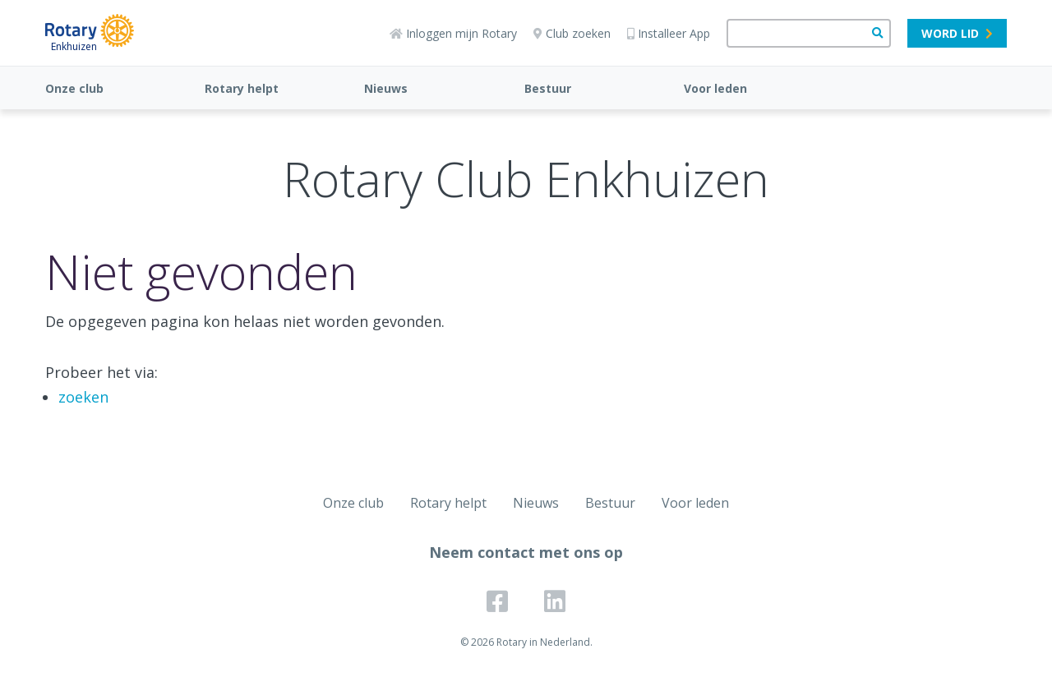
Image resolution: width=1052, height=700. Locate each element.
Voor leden (715, 88)
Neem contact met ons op (526, 552)
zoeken (83, 397)
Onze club (74, 88)
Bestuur (547, 88)
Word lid (957, 33)
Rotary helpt (242, 88)
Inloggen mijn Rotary (453, 33)
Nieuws (386, 88)
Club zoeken (572, 33)
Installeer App (668, 33)
